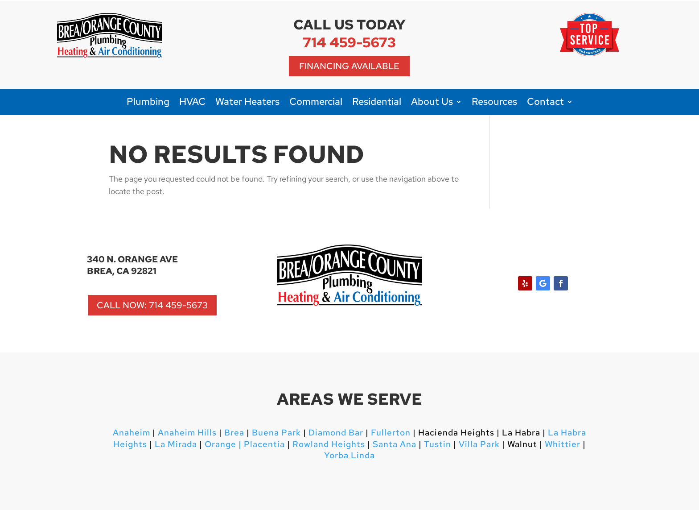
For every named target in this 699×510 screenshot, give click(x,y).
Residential (376, 103)
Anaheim (131, 432)
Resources (494, 103)
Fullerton (391, 432)
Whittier (562, 444)
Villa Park (479, 444)
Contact (545, 103)
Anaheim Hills (187, 432)
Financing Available (349, 66)
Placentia (263, 444)
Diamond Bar (335, 432)
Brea (234, 432)
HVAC (192, 103)
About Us (432, 103)
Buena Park (275, 432)
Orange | (223, 444)
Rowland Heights (328, 444)
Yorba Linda (349, 455)
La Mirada (176, 444)
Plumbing (148, 103)
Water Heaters (247, 103)
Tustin (437, 444)
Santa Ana (394, 444)
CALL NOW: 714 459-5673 (152, 305)
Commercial (315, 103)
